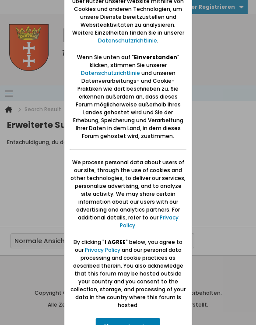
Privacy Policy (102, 250)
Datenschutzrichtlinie (127, 40)
